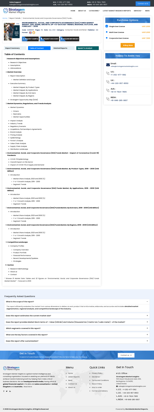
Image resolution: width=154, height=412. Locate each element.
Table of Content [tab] (37, 48)
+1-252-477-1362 (63, 2)
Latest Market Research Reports (117, 11)
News (147, 11)
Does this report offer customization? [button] (22, 341)
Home (73, 11)
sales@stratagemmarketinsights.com (24, 4)
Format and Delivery (100, 391)
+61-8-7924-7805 (98, 2)
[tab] (77, 301)
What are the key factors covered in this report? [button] (27, 335)
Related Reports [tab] (60, 48)
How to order (97, 387)
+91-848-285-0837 (100, 4)
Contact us (126, 355)
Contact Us (143, 3)
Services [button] (137, 11)
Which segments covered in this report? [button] (23, 328)
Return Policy (97, 384)
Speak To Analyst (85, 48)
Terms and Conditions (100, 380)
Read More (28, 387)
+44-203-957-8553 (64, 4)
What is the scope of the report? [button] (20, 302)
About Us (82, 11)
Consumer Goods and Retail (76, 30)
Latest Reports (74, 377)
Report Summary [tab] (13, 48)
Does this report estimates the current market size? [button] (28, 316)
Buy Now (128, 45)
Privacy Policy (97, 373)
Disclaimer (96, 377)
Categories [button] (94, 11)
